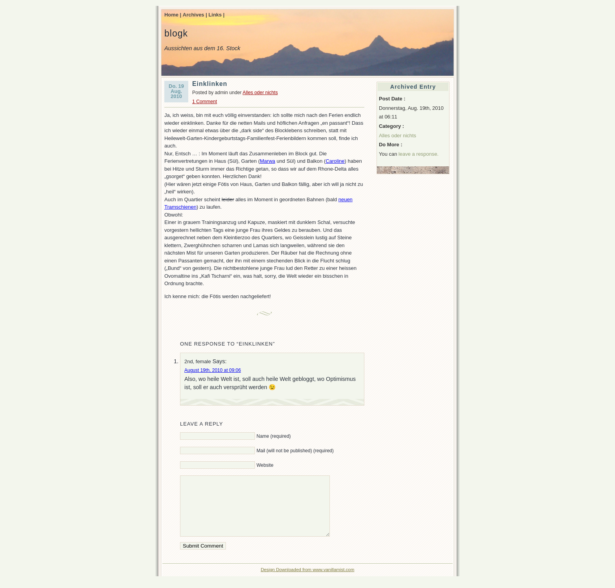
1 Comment (204, 101)
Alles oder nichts (260, 92)
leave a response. (418, 154)
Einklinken (209, 83)
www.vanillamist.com (333, 581)
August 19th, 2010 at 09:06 (212, 370)
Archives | (195, 15)
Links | (216, 15)
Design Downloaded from (287, 581)
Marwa (267, 161)
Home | (172, 15)
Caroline (335, 161)
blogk (176, 33)
